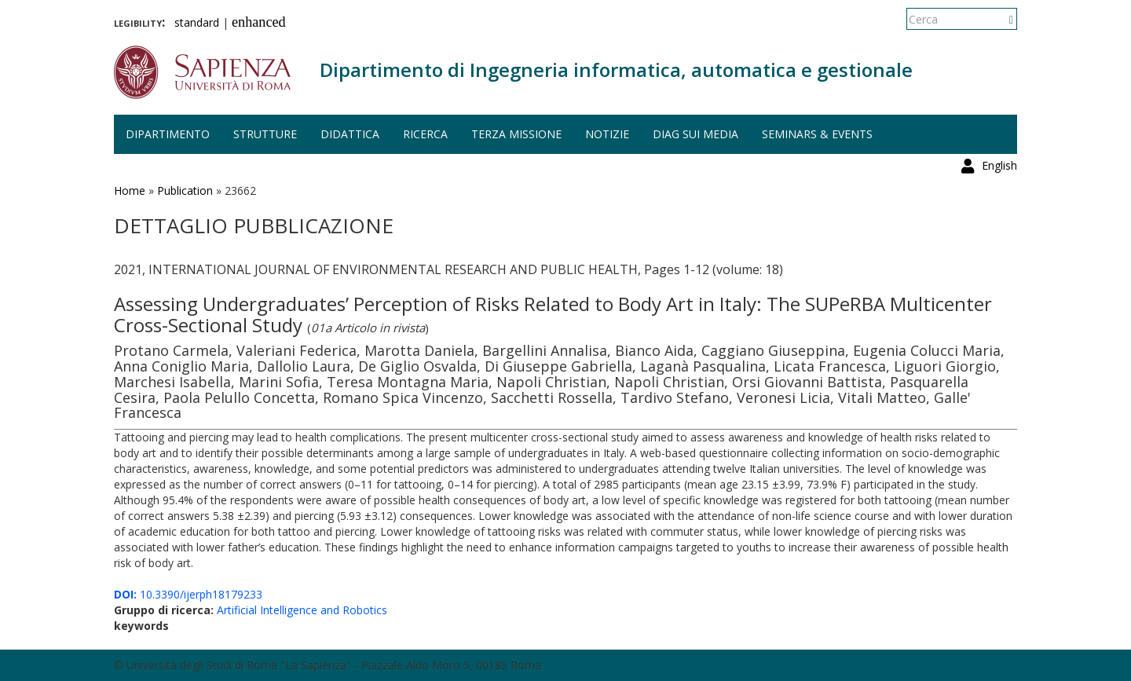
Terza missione (516, 133)
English (999, 19)
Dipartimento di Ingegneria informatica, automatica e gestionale (616, 69)
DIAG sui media (695, 133)
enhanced (259, 22)
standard (196, 22)
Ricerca (425, 133)
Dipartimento (168, 133)
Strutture (265, 133)
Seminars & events (817, 133)
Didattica (349, 133)
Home (129, 190)
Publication (185, 190)
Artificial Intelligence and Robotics (302, 609)
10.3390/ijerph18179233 (188, 594)
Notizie (607, 133)
